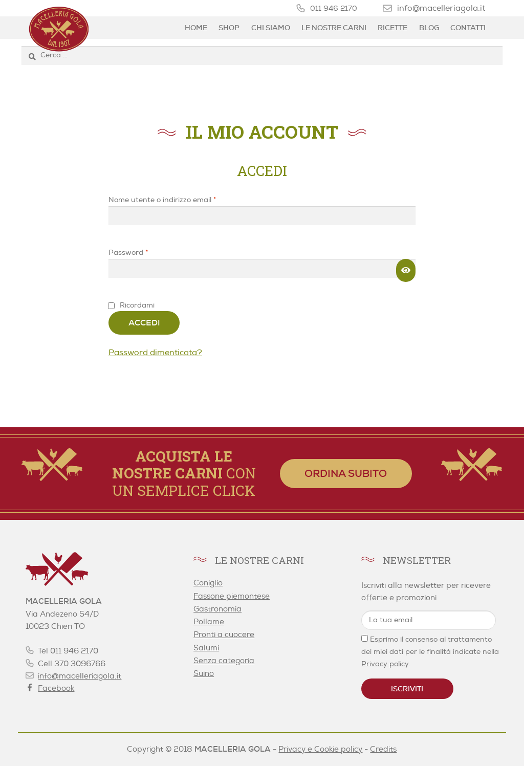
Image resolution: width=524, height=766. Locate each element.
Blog (429, 27)
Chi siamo (270, 27)
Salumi (206, 648)
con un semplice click (184, 473)
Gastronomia (217, 609)
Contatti (468, 27)
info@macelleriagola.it (441, 8)
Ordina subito (345, 473)
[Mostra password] (406, 270)
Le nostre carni (333, 27)
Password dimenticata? (155, 352)
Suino (203, 674)
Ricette (392, 27)
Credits (383, 749)
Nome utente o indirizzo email (177, 199)
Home (196, 27)
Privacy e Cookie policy (320, 749)
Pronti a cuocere (223, 635)
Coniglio (208, 583)
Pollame (208, 622)
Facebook (56, 688)
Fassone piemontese (231, 596)
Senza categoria (223, 661)
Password (143, 252)
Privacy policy (384, 664)
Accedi (144, 322)
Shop (229, 27)
